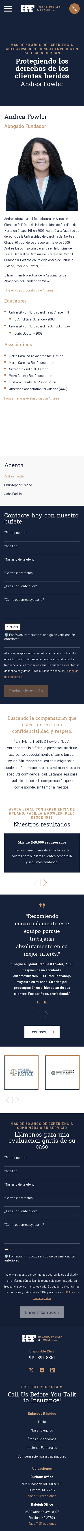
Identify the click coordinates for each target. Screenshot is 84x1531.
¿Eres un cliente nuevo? (21, 586)
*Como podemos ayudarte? (24, 599)
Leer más (42, 1032)
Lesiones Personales (42, 1447)
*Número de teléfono (19, 559)
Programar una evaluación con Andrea (31, 398)
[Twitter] (31, 1370)
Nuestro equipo (42, 1430)
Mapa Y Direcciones (42, 1496)
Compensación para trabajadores (42, 1456)
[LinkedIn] (52, 1370)
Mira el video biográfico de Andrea (28, 290)
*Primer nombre (15, 532)
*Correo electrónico (18, 573)
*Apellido (10, 546)
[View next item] (45, 882)
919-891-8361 (42, 1358)
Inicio (42, 1422)
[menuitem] (42, 476)
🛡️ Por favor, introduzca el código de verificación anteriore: (39, 637)
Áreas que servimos (42, 1439)
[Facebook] (42, 1370)
